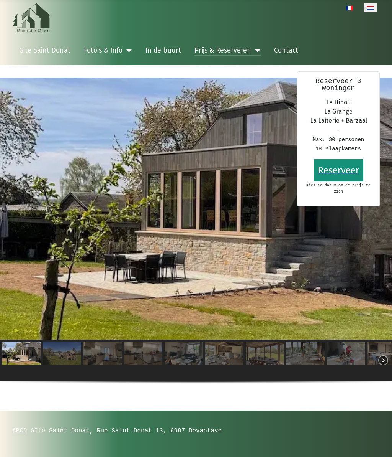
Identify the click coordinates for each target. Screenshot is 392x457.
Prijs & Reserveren (222, 50)
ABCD (19, 430)
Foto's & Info (103, 50)
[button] (21, 360)
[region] (196, 238)
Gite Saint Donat (44, 50)
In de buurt (163, 50)
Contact (286, 50)
